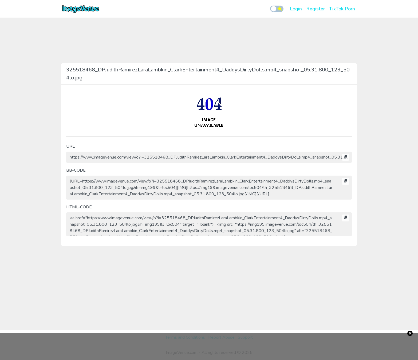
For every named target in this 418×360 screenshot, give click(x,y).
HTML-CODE (79, 207)
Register (315, 9)
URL (70, 146)
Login (296, 9)
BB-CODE (76, 170)
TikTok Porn (342, 9)
